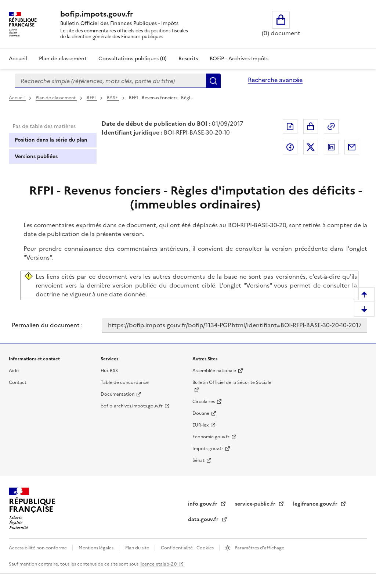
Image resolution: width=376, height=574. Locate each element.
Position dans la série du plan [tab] (51, 140)
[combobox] (110, 81)
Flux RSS (109, 370)
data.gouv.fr (204, 519)
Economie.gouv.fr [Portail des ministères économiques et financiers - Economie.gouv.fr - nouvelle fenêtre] (210, 437)
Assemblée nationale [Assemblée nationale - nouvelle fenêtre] (214, 370)
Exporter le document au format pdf (290, 126)
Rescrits (188, 59)
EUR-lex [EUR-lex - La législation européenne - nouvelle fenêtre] (200, 425)
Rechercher (213, 81)
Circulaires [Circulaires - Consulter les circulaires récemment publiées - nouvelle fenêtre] (203, 401)
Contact (17, 382)
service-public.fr (256, 504)
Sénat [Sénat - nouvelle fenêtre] (198, 460)
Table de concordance (125, 382)
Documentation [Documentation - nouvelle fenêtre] (117, 394)
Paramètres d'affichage (259, 548)
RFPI (92, 98)
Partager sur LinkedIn (331, 147)
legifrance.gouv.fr (316, 504)
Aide (14, 370)
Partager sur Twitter (310, 147)
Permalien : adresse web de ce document (331, 126)
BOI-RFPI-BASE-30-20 (257, 225)
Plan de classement (56, 98)
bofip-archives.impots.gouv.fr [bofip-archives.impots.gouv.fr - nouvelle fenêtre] (132, 406)
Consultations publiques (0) (132, 59)
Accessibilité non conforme (38, 548)
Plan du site (137, 548)
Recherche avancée (275, 79)
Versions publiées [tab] (36, 156)
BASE (113, 98)
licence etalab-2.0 (158, 564)
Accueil (18, 59)
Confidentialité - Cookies (188, 548)
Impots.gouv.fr (207, 448)
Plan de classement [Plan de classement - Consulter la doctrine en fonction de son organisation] (63, 59)
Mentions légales (97, 548)
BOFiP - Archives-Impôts (239, 59)
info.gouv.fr (203, 504)
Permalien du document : (47, 325)
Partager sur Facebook (290, 147)
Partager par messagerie (351, 147)
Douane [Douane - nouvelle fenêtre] (200, 413)
